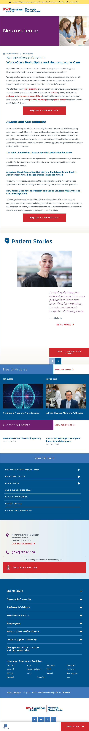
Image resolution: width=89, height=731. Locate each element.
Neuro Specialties (15, 476)
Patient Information (16, 497)
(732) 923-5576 (24, 552)
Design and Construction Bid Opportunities (23, 649)
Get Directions (22, 543)
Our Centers (12, 483)
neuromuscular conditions (30, 96)
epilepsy (10, 96)
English (10, 665)
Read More (63, 324)
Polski (50, 673)
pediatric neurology (38, 99)
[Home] (22, 10)
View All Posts (63, 369)
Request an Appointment (44, 110)
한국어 (10, 673)
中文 (29, 673)
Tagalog (51, 665)
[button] (75, 726)
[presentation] (69, 310)
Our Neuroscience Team (18, 490)
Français (71, 665)
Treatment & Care (12, 54)
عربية (29, 665)
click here (66, 692)
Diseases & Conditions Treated (22, 469)
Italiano (71, 669)
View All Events (63, 425)
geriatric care (60, 99)
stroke (54, 92)
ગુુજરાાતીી (10, 669)
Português (72, 673)
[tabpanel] (44, 269)
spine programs (31, 88)
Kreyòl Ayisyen (34, 669)
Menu (6, 726)
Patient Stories (13, 504)
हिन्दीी (49, 669)
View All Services (22, 567)
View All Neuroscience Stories (69, 352)
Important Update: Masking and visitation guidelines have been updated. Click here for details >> (46, 2)
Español (41, 677)
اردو (68, 677)
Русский (10, 677)
